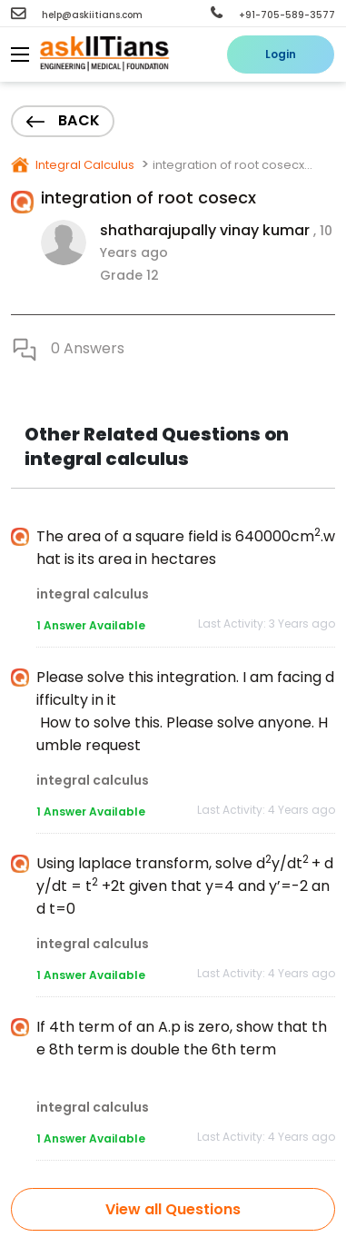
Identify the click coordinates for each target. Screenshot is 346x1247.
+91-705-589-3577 (273, 15)
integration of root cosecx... (232, 164)
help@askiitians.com (77, 15)
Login (280, 54)
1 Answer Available (90, 625)
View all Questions (173, 1209)
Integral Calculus (83, 164)
